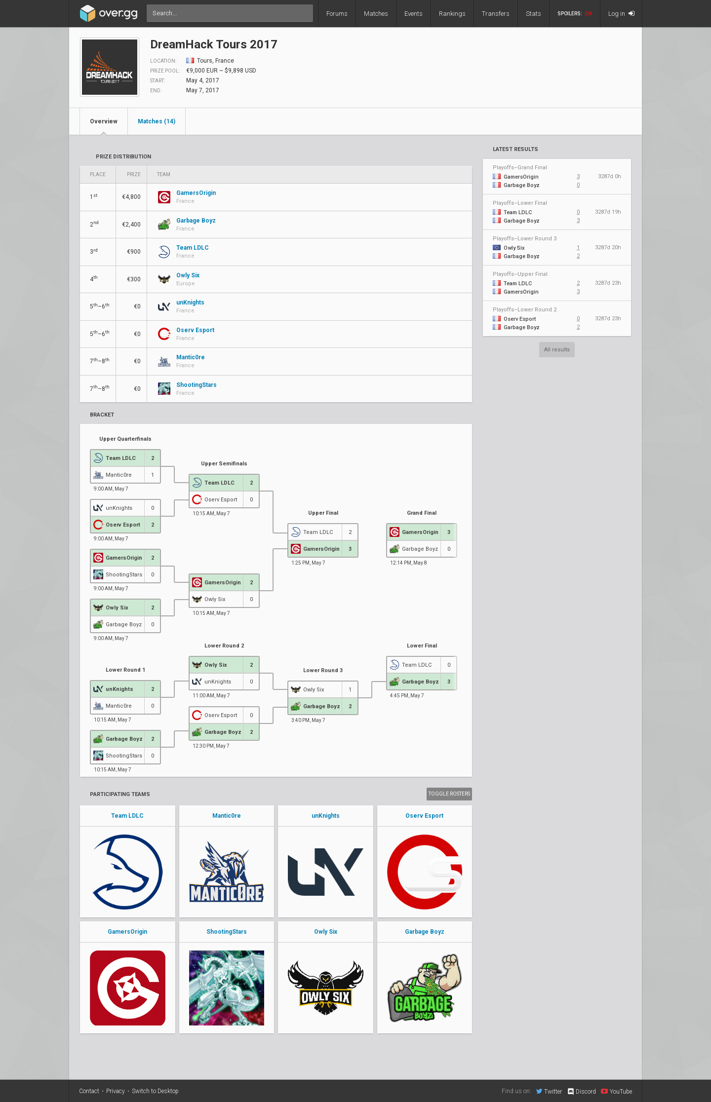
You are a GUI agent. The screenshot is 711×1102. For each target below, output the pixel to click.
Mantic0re (226, 815)
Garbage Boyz (424, 931)
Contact (89, 1091)
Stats (533, 13)
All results (557, 349)
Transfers (496, 13)
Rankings (452, 13)
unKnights (326, 815)
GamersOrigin (127, 931)
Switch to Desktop (155, 1091)
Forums (337, 13)
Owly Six (325, 931)
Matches (376, 13)
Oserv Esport (424, 815)
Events (413, 13)
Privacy (115, 1091)
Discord (581, 1092)
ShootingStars (226, 931)
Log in (621, 13)
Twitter (549, 1091)
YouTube (616, 1091)
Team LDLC (127, 815)
